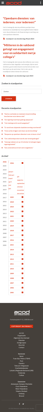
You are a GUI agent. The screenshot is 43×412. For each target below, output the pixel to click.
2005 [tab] (4, 245)
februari (11, 175)
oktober (20, 187)
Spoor (22, 356)
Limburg (21, 393)
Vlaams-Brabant (21, 391)
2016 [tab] (4, 201)
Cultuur (21, 375)
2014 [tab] (4, 209)
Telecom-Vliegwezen (21, 366)
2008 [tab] (4, 233)
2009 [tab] (4, 229)
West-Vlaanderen (22, 389)
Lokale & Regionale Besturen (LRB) (21, 370)
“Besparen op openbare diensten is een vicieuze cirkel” (22, 134)
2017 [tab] (4, 197)
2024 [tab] (4, 170)
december (20, 193)
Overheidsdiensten (21, 368)
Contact (21, 347)
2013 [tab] (4, 213)
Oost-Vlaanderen (21, 386)
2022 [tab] (4, 178)
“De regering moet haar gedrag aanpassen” (18, 120)
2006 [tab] (4, 241)
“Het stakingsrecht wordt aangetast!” (17, 123)
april (10, 182)
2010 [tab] (4, 225)
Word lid (21, 345)
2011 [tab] (4, 221)
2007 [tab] (4, 237)
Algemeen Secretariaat (21, 338)
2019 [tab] (4, 190)
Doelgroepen (21, 343)
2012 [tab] (4, 217)
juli (18, 176)
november (20, 190)
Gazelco (21, 363)
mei (9, 185)
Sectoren (21, 354)
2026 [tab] (4, 162)
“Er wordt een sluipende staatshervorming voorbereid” (22, 127)
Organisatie (22, 335)
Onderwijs (21, 373)
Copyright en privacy (21, 326)
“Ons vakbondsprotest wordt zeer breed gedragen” (21, 138)
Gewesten (21, 382)
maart (10, 178)
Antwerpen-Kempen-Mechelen (21, 384)
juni (9, 188)
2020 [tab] (4, 186)
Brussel (21, 396)
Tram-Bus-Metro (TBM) (21, 358)
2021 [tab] (4, 182)
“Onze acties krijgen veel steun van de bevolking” (21, 131)
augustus (20, 180)
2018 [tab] (4, 193)
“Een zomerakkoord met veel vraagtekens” (18, 148)
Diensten (21, 340)
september (21, 183)
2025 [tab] (4, 166)
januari (10, 172)
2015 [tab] (4, 205)
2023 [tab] (4, 174)
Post (21, 361)
